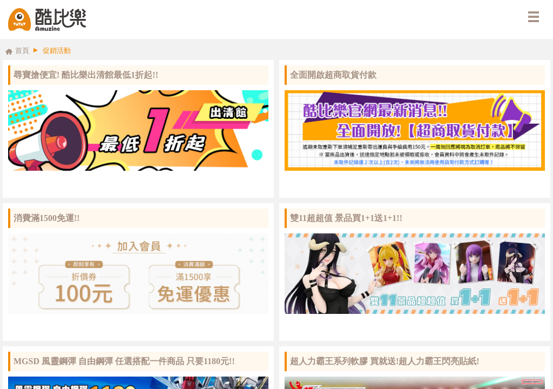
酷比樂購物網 (47, 19)
